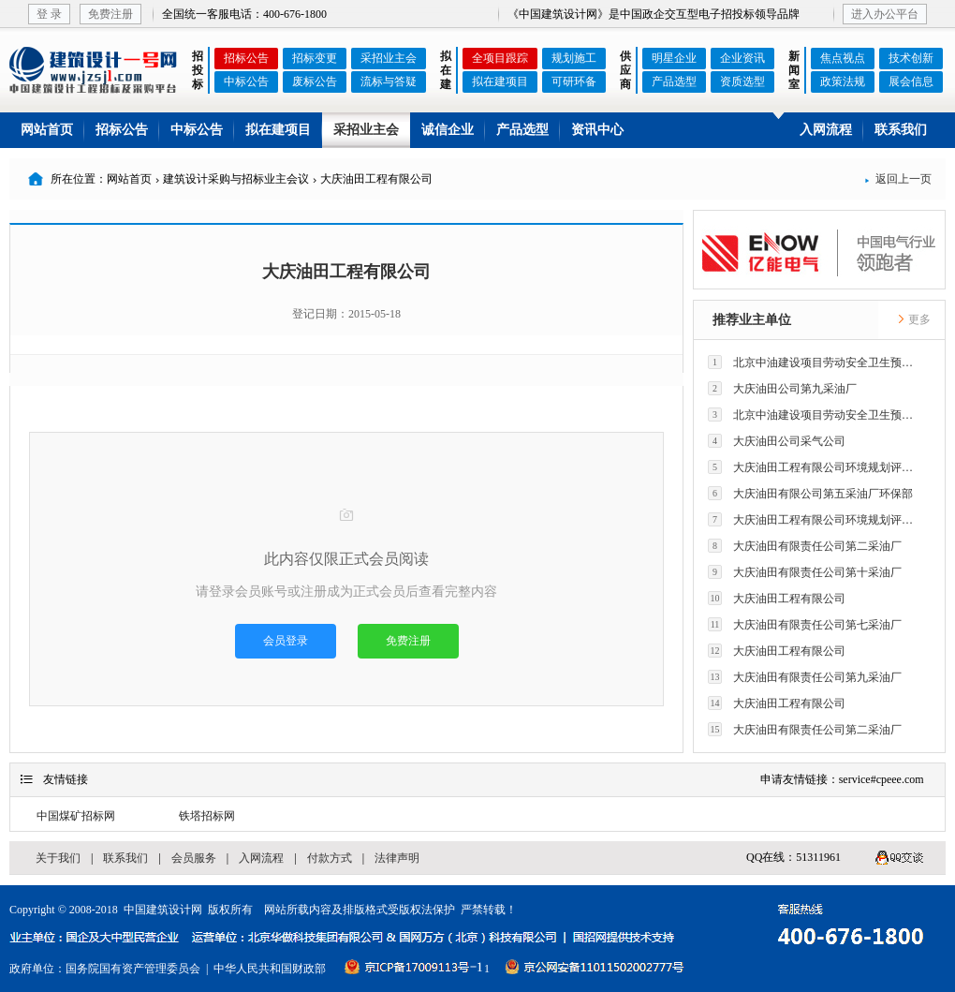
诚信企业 (447, 130)
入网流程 (826, 130)
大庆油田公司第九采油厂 (782, 388)
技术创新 (911, 58)
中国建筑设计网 (163, 909)
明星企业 (674, 58)
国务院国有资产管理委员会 (133, 968)
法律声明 (397, 858)
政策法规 (842, 81)
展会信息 (911, 81)
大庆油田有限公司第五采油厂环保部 (810, 493)
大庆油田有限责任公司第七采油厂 (805, 624)
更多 (914, 319)
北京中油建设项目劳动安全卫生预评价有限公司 (815, 362)
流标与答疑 (388, 81)
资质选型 (742, 81)
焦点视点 (842, 58)
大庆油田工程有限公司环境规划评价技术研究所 (815, 467)
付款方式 (329, 858)
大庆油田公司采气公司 (776, 441)
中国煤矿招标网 (76, 815)
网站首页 (47, 130)
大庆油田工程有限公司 (776, 598)
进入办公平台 (884, 14)
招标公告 (246, 58)
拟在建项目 (500, 81)
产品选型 (674, 81)
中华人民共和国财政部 (269, 968)
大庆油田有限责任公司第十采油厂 (805, 572)
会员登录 (285, 640)
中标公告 (246, 81)
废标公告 (314, 81)
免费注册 (110, 14)
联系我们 (900, 130)
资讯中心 (597, 130)
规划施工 (573, 58)
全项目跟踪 (500, 58)
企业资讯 (742, 58)
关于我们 (58, 858)
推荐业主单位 (752, 320)
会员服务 (193, 858)
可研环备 (573, 81)
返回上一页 (898, 178)
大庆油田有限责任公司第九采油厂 (805, 677)
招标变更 (314, 58)
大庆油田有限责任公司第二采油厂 (805, 546)
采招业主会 (388, 58)
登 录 (49, 14)
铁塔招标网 (207, 815)
